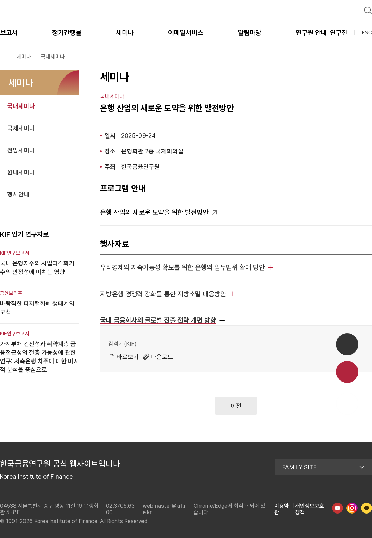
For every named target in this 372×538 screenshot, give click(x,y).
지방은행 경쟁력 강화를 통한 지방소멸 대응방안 (163, 291)
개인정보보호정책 (309, 505)
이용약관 (281, 505)
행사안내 (18, 191)
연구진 (338, 30)
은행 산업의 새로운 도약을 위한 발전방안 (154, 209)
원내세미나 (21, 169)
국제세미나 (21, 125)
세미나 (24, 53)
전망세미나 (21, 147)
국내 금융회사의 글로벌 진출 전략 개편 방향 (158, 317)
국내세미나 (21, 102)
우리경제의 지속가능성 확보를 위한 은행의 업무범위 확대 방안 (182, 264)
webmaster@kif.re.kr (164, 505)
